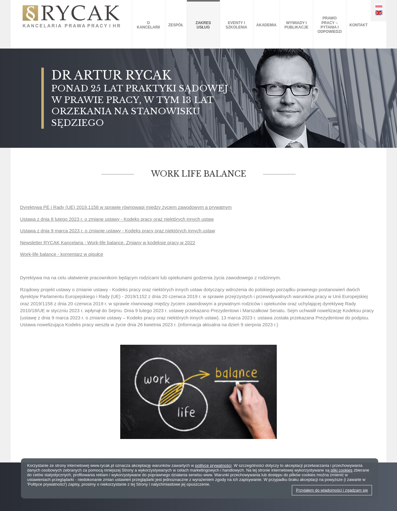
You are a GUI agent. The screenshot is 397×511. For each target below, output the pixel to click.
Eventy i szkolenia (236, 25)
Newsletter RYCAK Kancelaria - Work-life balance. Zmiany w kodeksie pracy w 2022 (107, 242)
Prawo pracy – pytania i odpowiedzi (329, 25)
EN (378, 13)
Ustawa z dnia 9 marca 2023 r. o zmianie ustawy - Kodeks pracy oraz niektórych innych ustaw (117, 230)
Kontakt (358, 25)
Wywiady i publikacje (296, 25)
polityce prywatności (213, 465)
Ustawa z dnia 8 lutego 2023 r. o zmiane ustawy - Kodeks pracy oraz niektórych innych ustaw (117, 219)
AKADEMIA (266, 25)
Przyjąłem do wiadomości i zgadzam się (332, 490)
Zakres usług (203, 25)
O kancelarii (148, 25)
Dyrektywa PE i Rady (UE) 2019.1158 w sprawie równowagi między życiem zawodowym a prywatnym (126, 207)
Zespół (175, 25)
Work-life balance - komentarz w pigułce (61, 254)
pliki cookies (342, 470)
